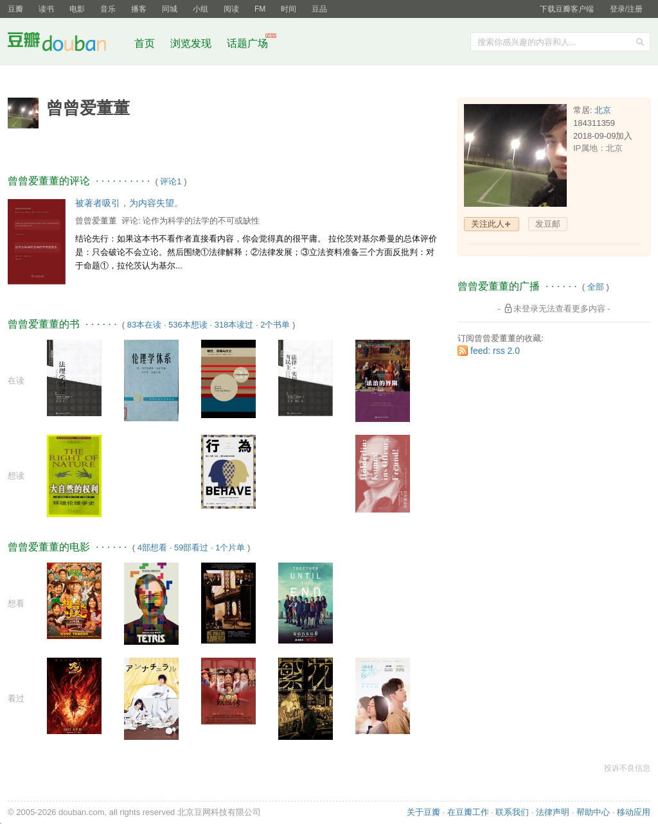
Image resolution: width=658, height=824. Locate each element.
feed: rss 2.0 (495, 351)
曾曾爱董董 (96, 220)
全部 (595, 287)
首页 (144, 43)
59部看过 (191, 547)
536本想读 (188, 324)
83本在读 (144, 324)
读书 (46, 8)
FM (259, 8)
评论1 (170, 181)
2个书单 (275, 324)
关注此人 (487, 224)
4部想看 (152, 547)
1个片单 (230, 547)
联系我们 (512, 812)
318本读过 (234, 324)
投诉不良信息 (627, 768)
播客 (139, 8)
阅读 (231, 8)
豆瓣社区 (67, 44)
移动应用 (633, 812)
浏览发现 (192, 43)
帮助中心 (593, 812)
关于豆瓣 (423, 812)
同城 (169, 8)
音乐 (108, 8)
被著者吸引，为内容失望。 (129, 203)
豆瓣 (15, 8)
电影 (77, 8)
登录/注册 (626, 8)
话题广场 (247, 43)
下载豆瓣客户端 (567, 8)
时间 (288, 8)
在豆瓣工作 (468, 812)
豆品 (319, 8)
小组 (200, 8)
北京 (602, 110)
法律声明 (552, 812)
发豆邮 (547, 224)
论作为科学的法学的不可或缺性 (201, 220)
